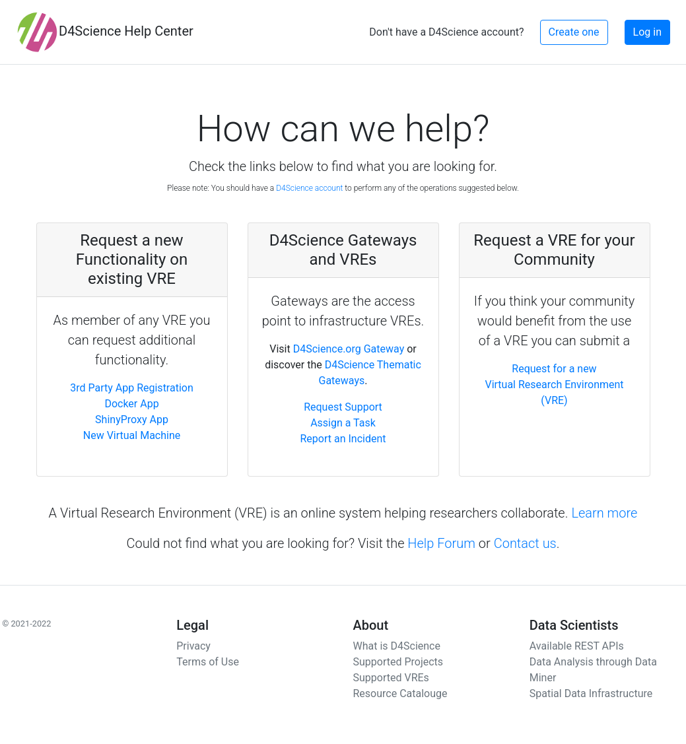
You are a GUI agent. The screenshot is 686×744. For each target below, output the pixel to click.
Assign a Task (343, 423)
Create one (574, 32)
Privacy (193, 646)
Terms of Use (207, 662)
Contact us (525, 543)
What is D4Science (396, 646)
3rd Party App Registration (131, 388)
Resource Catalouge (400, 693)
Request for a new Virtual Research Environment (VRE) (554, 384)
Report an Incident (343, 438)
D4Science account (309, 188)
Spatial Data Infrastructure (591, 693)
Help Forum (441, 543)
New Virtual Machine (131, 435)
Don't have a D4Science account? (446, 32)
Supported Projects (398, 662)
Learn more (604, 513)
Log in (647, 32)
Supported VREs (391, 677)
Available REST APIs (577, 646)
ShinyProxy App (131, 419)
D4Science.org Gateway (349, 349)
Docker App (131, 403)
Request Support (343, 407)
